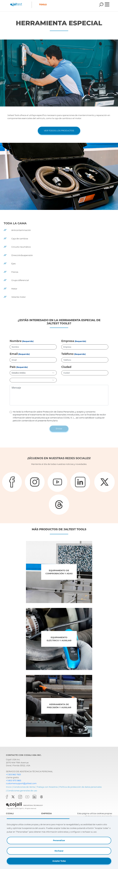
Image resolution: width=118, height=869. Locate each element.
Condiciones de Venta (24, 787)
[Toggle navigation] (109, 5)
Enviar (59, 428)
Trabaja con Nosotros (47, 787)
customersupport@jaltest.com (21, 783)
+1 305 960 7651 (13, 774)
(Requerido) (27, 341)
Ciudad (66, 367)
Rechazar (59, 851)
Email (14, 354)
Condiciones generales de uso (22, 790)
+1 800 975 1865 (13, 780)
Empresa (67, 341)
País (13, 367)
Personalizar (59, 840)
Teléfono (67, 354)
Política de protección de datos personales (80, 787)
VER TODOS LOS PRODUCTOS (59, 130)
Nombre (16, 341)
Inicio (9, 787)
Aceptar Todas (59, 861)
